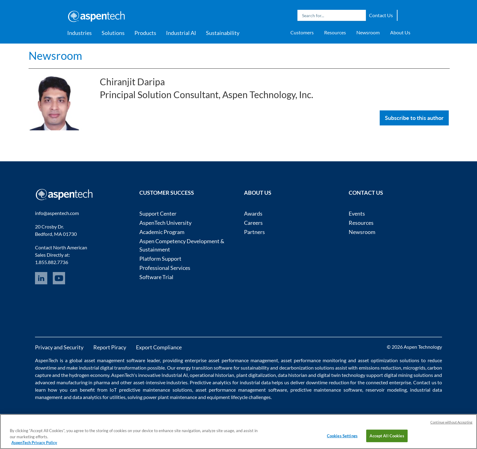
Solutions (113, 32)
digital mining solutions (408, 375)
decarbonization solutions (306, 367)
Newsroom (368, 32)
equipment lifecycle (227, 397)
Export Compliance (159, 347)
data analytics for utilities (99, 397)
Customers (302, 32)
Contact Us (381, 15)
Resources (335, 32)
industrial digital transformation (113, 367)
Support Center (157, 213)
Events (357, 213)
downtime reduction (327, 382)
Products (145, 32)
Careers (253, 222)
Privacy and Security (59, 347)
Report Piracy (109, 347)
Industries (79, 32)
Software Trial (156, 277)
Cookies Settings (342, 435)
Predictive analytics (210, 382)
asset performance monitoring (313, 360)
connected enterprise (388, 382)
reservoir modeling (386, 390)
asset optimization (378, 360)
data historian (292, 375)
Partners (254, 231)
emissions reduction (380, 367)
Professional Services (164, 267)
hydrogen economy (89, 375)
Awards (253, 213)
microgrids (414, 367)
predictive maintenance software (325, 390)
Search (360, 15)
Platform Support (160, 258)
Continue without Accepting (451, 422)
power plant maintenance (170, 397)
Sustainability (222, 32)
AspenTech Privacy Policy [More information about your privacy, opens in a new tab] (34, 442)
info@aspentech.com (57, 213)
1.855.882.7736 (51, 262)
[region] (238, 431)
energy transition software (204, 367)
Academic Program (161, 231)
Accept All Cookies (387, 435)
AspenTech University (165, 222)
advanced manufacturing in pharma (72, 382)
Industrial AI (181, 32)
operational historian (212, 375)
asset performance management (243, 360)
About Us (400, 32)
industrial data (255, 382)
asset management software (114, 360)
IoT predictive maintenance (140, 390)
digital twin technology (341, 375)
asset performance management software (241, 390)
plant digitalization (256, 375)
